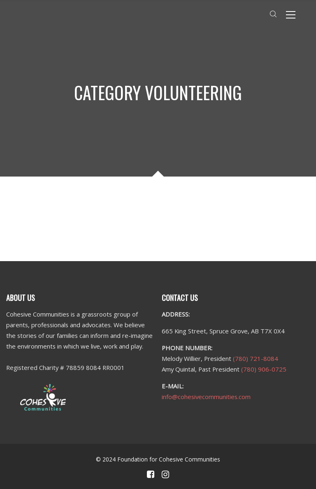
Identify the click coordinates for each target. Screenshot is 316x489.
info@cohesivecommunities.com (206, 397)
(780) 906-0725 (263, 369)
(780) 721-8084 (255, 358)
